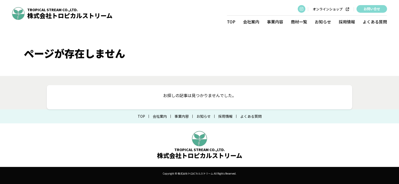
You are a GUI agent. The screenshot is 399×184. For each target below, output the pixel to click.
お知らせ (323, 22)
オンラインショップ (331, 9)
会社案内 (251, 22)
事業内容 (275, 22)
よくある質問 (375, 22)
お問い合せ (371, 8)
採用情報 (347, 22)
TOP (231, 22)
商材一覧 (299, 22)
